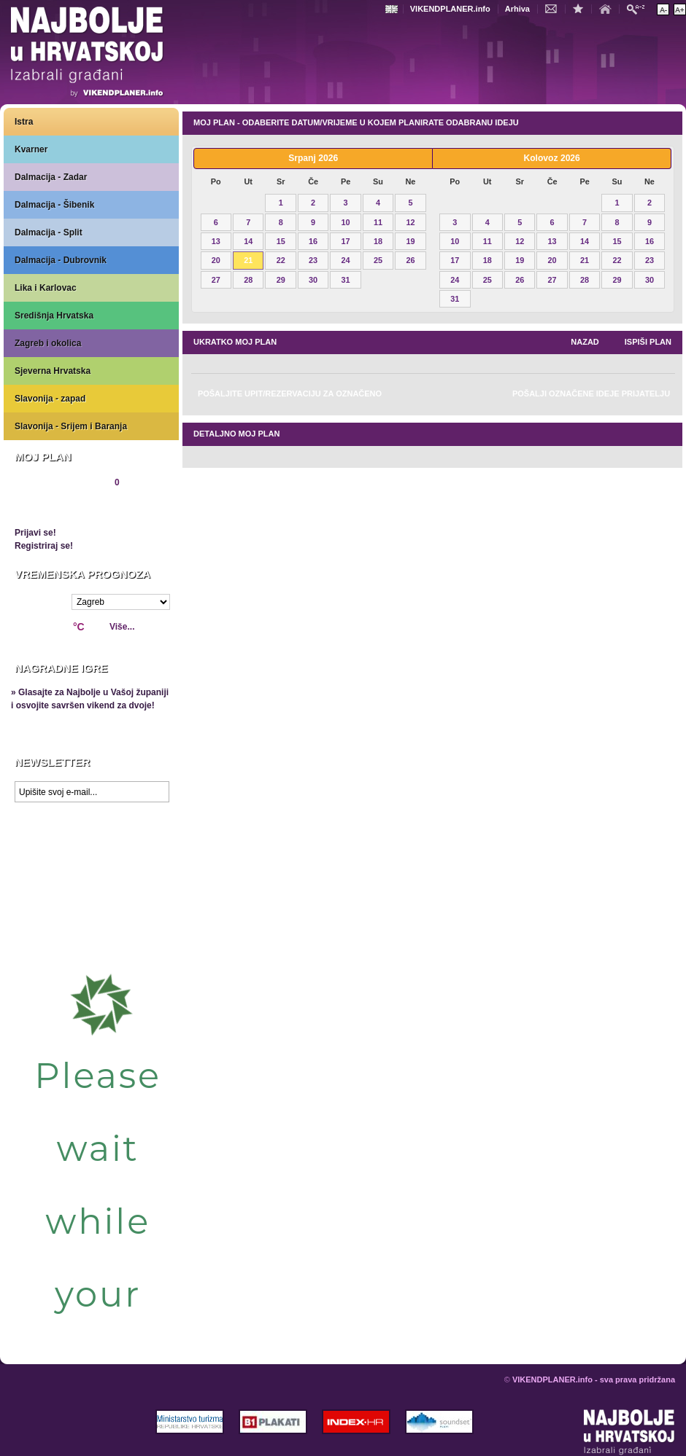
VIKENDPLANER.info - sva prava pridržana (593, 1379)
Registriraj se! (44, 546)
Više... (121, 627)
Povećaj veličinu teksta (680, 9)
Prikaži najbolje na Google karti (91, 896)
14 (248, 241)
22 (281, 260)
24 (346, 260)
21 (248, 260)
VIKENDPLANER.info (450, 8)
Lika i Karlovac (46, 288)
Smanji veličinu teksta (663, 9)
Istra (24, 122)
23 (313, 260)
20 (216, 260)
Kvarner (31, 149)
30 (313, 279)
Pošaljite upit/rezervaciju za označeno (290, 393)
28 (248, 279)
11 (378, 222)
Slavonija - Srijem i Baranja (71, 426)
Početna (608, 8)
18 (378, 241)
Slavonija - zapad (50, 399)
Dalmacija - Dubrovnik (61, 260)
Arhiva (517, 8)
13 (216, 241)
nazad (585, 341)
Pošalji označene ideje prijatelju (591, 393)
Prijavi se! (35, 533)
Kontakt (554, 8)
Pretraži (639, 8)
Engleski (393, 9)
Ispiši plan (648, 341)
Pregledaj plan (58, 507)
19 (410, 241)
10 (346, 222)
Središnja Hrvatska (54, 315)
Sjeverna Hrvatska (52, 371)
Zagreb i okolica (48, 343)
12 (410, 222)
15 (281, 241)
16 (313, 241)
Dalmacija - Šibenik (54, 205)
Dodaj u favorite (581, 8)
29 (281, 279)
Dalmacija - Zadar (51, 177)
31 (346, 279)
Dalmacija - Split (48, 232)
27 (216, 279)
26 (410, 260)
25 (378, 260)
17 (346, 241)
